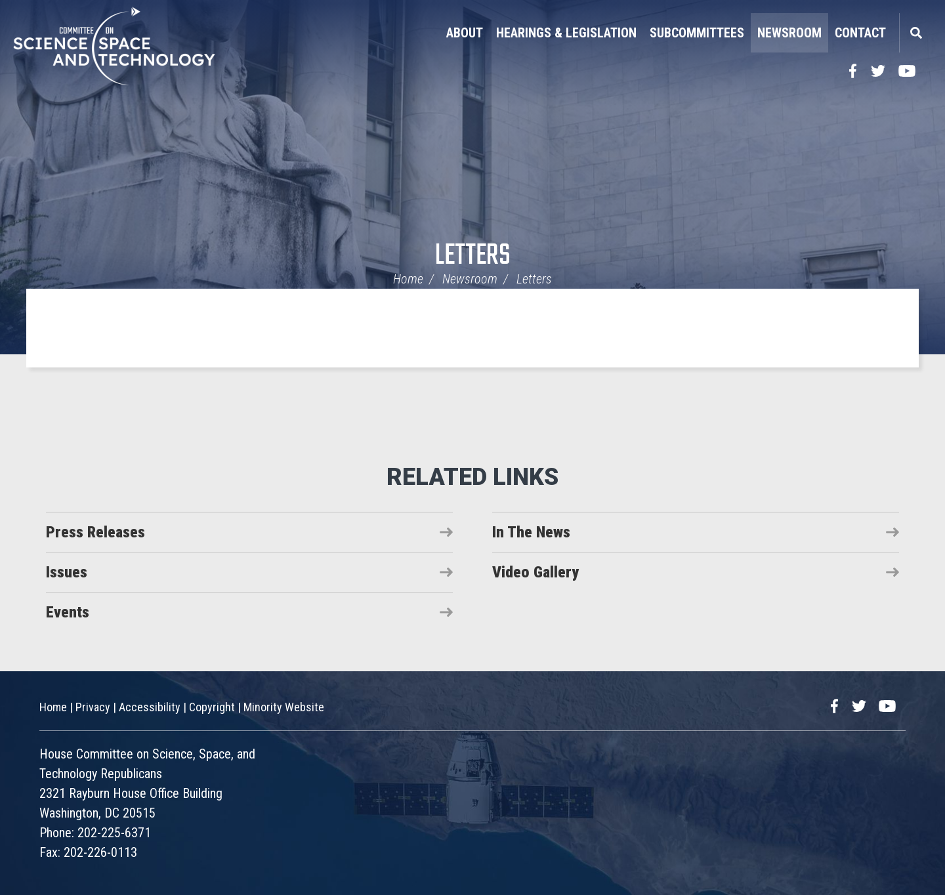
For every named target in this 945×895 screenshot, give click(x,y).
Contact (860, 33)
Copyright (212, 707)
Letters (473, 256)
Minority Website (283, 707)
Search (915, 32)
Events (67, 612)
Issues (66, 572)
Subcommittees (697, 33)
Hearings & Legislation (566, 33)
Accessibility (149, 707)
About (464, 33)
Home (408, 279)
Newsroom (789, 33)
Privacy (92, 707)
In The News (531, 532)
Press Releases (95, 532)
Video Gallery (535, 572)
